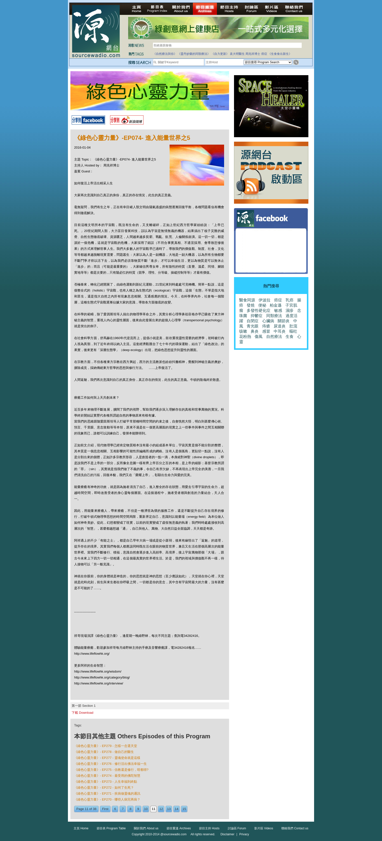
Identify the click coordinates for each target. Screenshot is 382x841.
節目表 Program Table (111, 828)
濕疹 (290, 310)
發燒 (251, 305)
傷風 (259, 336)
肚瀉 (293, 326)
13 (169, 809)
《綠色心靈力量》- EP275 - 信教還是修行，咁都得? (111, 770)
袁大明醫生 (237, 54)
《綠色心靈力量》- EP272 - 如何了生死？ (104, 787)
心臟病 (268, 321)
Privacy (244, 834)
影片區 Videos (263, 828)
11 (153, 809)
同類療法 (274, 316)
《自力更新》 (220, 54)
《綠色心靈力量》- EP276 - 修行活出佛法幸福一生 (110, 764)
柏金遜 (276, 305)
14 (176, 809)
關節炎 (284, 321)
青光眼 (253, 326)
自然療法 (274, 336)
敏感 (278, 310)
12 (161, 809)
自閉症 (253, 321)
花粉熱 (245, 336)
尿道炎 (280, 326)
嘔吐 (293, 331)
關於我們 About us (146, 828)
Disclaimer (227, 834)
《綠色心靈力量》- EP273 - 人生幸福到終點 (105, 781)
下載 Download (82, 712)
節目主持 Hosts (209, 828)
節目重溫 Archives (179, 828)
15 (184, 809)
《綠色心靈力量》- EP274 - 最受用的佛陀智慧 (107, 775)
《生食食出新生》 (280, 54)
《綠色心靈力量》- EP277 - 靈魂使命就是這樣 (107, 758)
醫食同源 (247, 300)
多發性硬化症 (258, 310)
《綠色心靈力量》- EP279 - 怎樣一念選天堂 (105, 746)
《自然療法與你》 (165, 54)
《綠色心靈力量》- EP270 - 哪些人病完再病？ (107, 799)
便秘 (262, 305)
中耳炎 (280, 331)
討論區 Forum (237, 828)
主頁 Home (81, 828)
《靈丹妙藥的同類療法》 (193, 54)
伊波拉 (264, 300)
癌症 (264, 54)
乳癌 (290, 300)
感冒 (266, 331)
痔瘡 (266, 326)
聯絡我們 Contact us (294, 828)
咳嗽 (243, 331)
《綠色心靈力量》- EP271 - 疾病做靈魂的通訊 (107, 793)
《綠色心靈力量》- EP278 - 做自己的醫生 (104, 752)
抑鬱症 (257, 316)
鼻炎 (255, 331)
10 (145, 809)
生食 (290, 336)
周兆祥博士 (252, 54)
